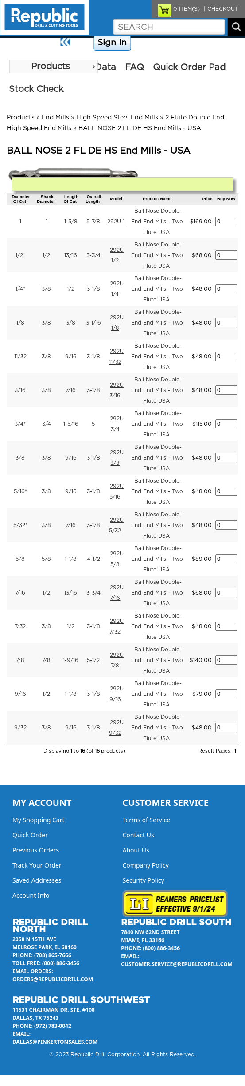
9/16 (71, 356)
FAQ (134, 67)
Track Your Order (37, 865)
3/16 (20, 390)
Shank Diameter (46, 199)
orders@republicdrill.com (52, 979)
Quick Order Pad (189, 67)
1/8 (20, 322)
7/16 (71, 390)
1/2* (20, 255)
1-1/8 (71, 559)
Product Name (157, 198)
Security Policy (143, 880)
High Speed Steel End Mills (117, 118)
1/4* (20, 289)
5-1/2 (93, 660)
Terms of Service (147, 820)
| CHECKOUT (220, 9)
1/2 (46, 255)
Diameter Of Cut (21, 199)
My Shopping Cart (38, 820)
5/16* (20, 491)
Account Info (31, 895)
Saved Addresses (36, 880)
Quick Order (30, 835)
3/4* (20, 424)
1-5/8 (71, 221)
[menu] (53, 66)
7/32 (20, 626)
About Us (230, 43)
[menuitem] (53, 66)
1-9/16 (70, 660)
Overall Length (93, 199)
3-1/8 (93, 289)
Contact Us (197, 43)
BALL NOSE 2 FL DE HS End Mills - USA (139, 128)
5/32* (20, 525)
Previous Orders (35, 850)
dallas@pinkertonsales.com (54, 1042)
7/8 (20, 660)
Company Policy (155, 43)
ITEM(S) (186, 9)
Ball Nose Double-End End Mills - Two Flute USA (157, 221)
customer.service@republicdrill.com (177, 964)
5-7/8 (93, 221)
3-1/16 (93, 322)
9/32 (20, 727)
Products (50, 66)
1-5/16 (70, 424)
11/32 (20, 356)
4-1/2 (93, 559)
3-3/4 (93, 255)
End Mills (55, 118)
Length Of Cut (71, 199)
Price (207, 198)
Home (83, 43)
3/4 (46, 424)
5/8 (20, 559)
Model (116, 198)
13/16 (70, 255)
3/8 (46, 289)
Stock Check (36, 89)
